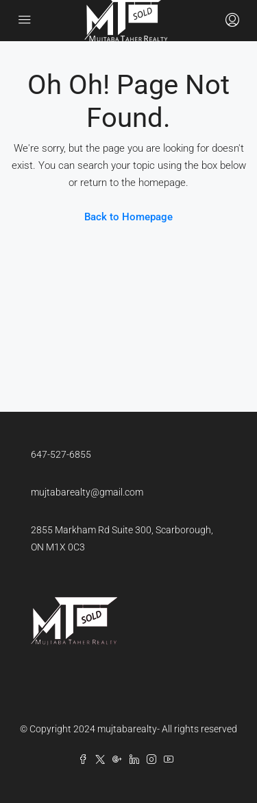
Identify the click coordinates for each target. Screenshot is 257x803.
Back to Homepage (128, 217)
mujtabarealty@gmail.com (87, 492)
